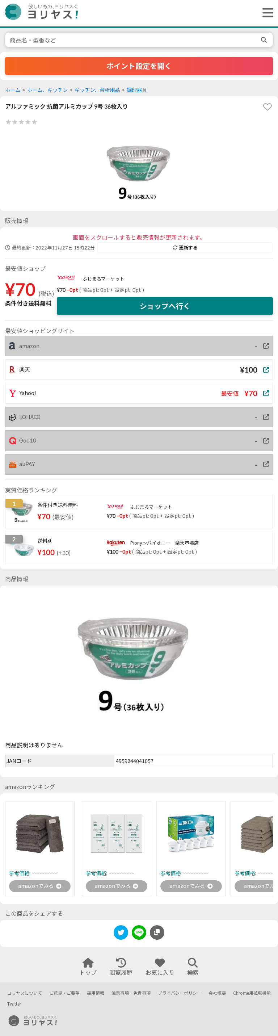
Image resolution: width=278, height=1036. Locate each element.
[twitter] (121, 934)
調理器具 (137, 90)
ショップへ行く (165, 306)
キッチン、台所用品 (97, 90)
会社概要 (217, 993)
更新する (185, 248)
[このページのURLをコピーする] (157, 933)
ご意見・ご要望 (64, 993)
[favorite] (267, 106)
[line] (139, 934)
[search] (264, 40)
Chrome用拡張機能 (252, 993)
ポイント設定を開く (139, 66)
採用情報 (95, 993)
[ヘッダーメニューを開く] (266, 13)
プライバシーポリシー (179, 993)
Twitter (14, 1004)
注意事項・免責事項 (131, 993)
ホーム (12, 90)
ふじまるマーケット (104, 279)
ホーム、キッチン (47, 90)
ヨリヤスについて (24, 993)
